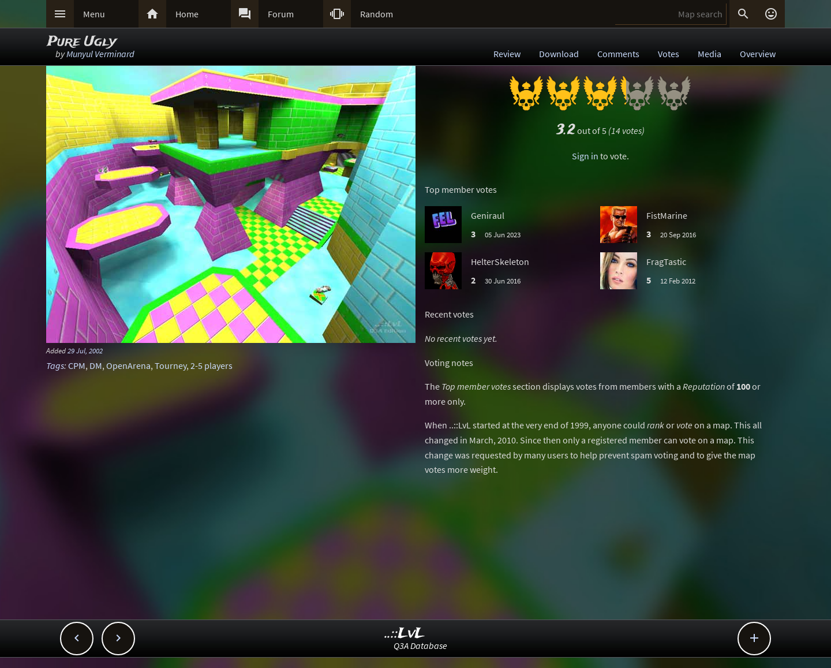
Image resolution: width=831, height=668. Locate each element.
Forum (281, 14)
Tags (55, 365)
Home (187, 14)
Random (376, 14)
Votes (668, 53)
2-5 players (211, 365)
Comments (618, 53)
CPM (76, 365)
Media (709, 53)
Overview (758, 53)
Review (507, 53)
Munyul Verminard (100, 53)
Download (559, 53)
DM (95, 365)
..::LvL (404, 634)
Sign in (585, 156)
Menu (94, 14)
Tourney (170, 365)
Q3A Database (420, 645)
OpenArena (128, 365)
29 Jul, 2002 (85, 350)
